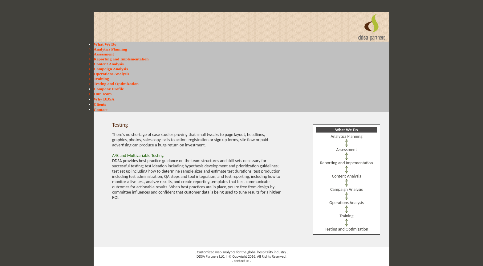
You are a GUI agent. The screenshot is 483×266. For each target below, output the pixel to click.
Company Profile (109, 89)
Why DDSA (104, 99)
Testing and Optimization (116, 83)
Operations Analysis (111, 74)
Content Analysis (109, 64)
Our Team (103, 94)
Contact (101, 109)
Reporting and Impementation (346, 163)
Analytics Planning (110, 49)
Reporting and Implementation (121, 59)
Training (101, 78)
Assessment (104, 54)
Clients (100, 104)
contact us (241, 261)
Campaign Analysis (111, 69)
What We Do (105, 44)
